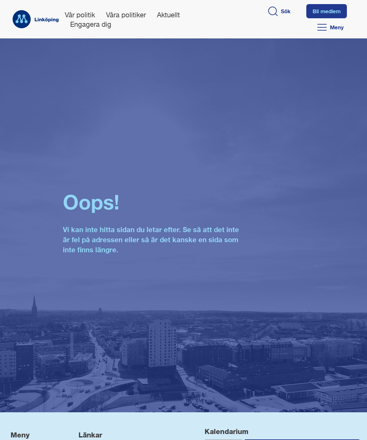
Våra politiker (126, 15)
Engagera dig (90, 24)
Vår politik (80, 15)
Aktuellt (168, 15)
